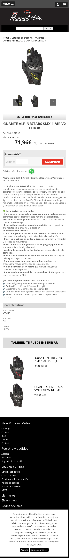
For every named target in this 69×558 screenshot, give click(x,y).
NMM (4, 490)
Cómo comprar (8, 475)
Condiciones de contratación (14, 479)
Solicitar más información (34, 116)
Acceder (5, 453)
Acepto (24, 549)
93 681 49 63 (9, 500)
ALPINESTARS (15, 137)
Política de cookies (10, 482)
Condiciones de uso (10, 471)
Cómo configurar (39, 549)
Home (6, 37)
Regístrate (6, 457)
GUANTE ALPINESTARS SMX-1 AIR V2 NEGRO (48, 388)
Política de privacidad (11, 486)
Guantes (40, 37)
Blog (3, 435)
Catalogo (5, 428)
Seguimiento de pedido (12, 461)
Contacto (5, 432)
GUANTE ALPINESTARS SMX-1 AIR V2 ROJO (49, 359)
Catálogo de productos (22, 37)
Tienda (4, 439)
